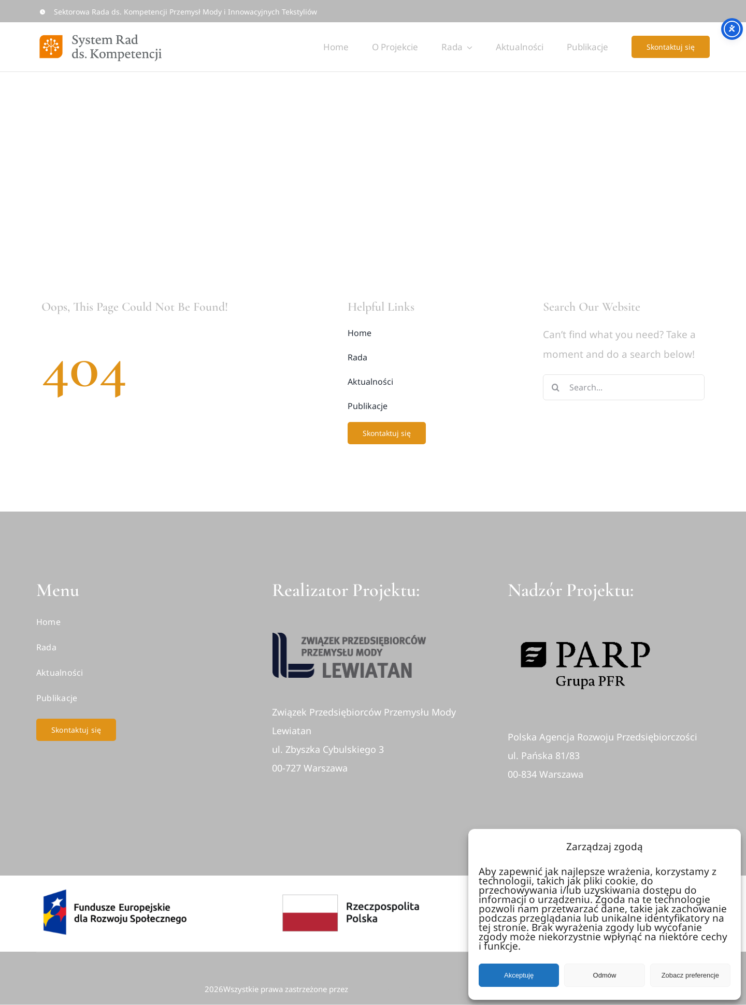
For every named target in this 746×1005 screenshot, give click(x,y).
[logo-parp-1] (585, 627)
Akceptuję (519, 975)
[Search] (556, 387)
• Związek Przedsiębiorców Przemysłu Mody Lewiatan (446, 989)
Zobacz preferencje (690, 975)
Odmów (604, 975)
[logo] (349, 637)
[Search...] (624, 387)
